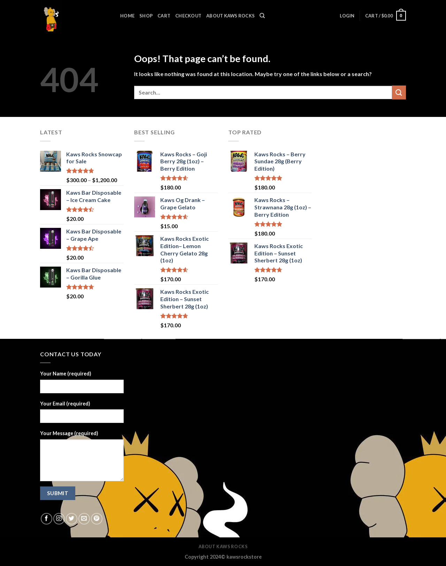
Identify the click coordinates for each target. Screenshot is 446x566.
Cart (163, 15)
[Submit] (399, 92)
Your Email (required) (65, 404)
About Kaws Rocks (223, 546)
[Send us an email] (84, 518)
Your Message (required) (69, 433)
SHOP (146, 15)
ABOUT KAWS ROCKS (230, 15)
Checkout (188, 15)
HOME (127, 15)
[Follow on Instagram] (59, 518)
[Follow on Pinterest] (96, 518)
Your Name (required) (65, 374)
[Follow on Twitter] (71, 518)
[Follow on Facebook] (46, 518)
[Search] (262, 15)
